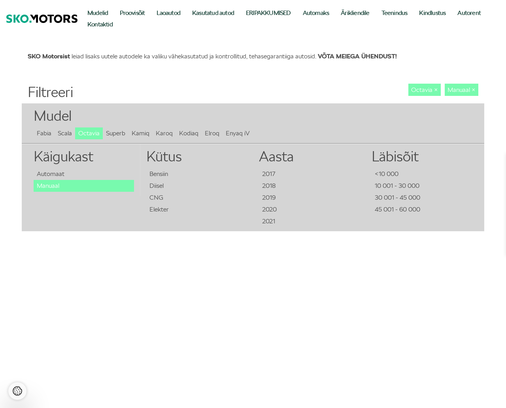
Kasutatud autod (213, 13)
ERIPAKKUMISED (268, 13)
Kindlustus (432, 13)
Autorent (469, 13)
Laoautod (168, 13)
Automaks (316, 13)
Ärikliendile (355, 13)
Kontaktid (100, 24)
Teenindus (394, 13)
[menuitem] (97, 13)
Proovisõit (132, 13)
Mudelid (97, 13)
